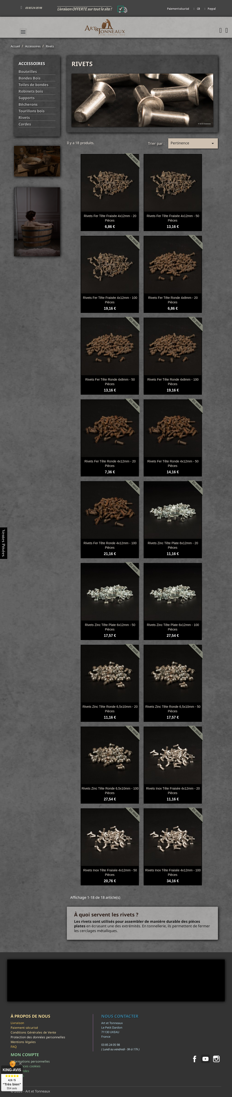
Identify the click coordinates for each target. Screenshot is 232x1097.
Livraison (17, 1023)
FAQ (14, 1046)
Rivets (24, 117)
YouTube (205, 1058)
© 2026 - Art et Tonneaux (30, 1091)
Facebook (194, 1058)
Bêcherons (28, 104)
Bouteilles (28, 71)
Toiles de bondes (33, 84)
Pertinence (193, 143)
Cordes (25, 124)
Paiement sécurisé (24, 1027)
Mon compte (25, 1054)
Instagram (216, 1058)
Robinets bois (31, 91)
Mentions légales (23, 1042)
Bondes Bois (30, 78)
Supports (27, 98)
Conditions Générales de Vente (33, 1032)
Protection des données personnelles (38, 1037)
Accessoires (32, 63)
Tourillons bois (32, 111)
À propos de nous (30, 1016)
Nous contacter (119, 1016)
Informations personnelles (30, 1061)
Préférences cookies (26, 1066)
